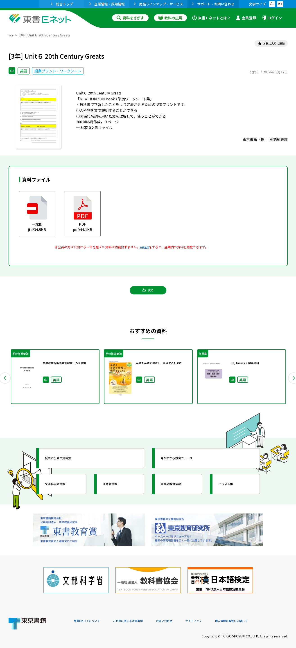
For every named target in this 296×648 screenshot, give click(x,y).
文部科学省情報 (62, 493)
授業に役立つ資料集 (66, 467)
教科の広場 (170, 17)
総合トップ (62, 4)
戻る (148, 297)
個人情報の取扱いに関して (266, 617)
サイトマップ (220, 617)
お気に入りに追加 (268, 44)
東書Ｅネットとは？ (211, 17)
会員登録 (246, 17)
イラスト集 (231, 493)
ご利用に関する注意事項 (141, 617)
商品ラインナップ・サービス (158, 4)
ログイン (272, 17)
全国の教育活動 (178, 493)
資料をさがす (130, 17)
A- (272, 4)
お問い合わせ (185, 617)
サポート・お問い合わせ (213, 4)
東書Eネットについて (91, 617)
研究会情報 (116, 493)
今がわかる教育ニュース (186, 467)
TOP (12, 35)
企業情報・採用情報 (107, 4)
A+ (280, 4)
